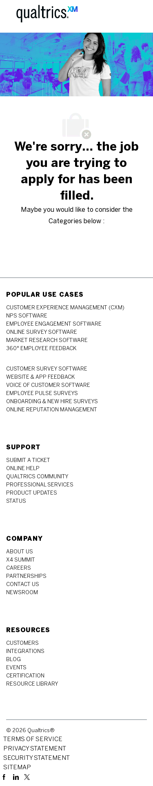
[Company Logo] (47, 16)
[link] (65, 308)
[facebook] (5, 776)
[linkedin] (17, 776)
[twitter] (27, 776)
